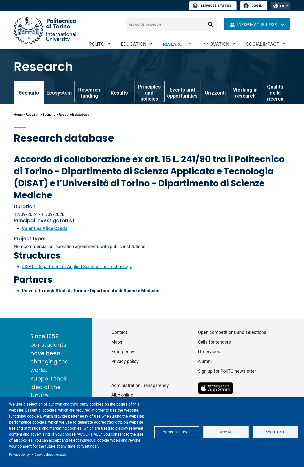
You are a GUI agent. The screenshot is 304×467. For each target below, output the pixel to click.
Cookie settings (176, 432)
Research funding (89, 93)
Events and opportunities (182, 93)
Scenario (49, 114)
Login (257, 5)
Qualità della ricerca (275, 93)
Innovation (215, 44)
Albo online (122, 395)
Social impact (262, 44)
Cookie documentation (51, 454)
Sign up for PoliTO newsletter (227, 371)
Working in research (245, 93)
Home (18, 114)
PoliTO (96, 44)
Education (133, 44)
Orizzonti (215, 93)
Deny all (226, 432)
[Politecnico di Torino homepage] (45, 30)
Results (119, 93)
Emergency (122, 351)
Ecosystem (59, 93)
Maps (116, 342)
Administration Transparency (140, 385)
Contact (119, 332)
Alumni (205, 361)
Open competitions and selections (232, 332)
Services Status (212, 5)
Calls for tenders (214, 342)
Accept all (275, 432)
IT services (209, 351)
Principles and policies (149, 93)
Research (174, 44)
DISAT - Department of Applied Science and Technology (77, 266)
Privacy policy (19, 454)
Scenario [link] (29, 93)
